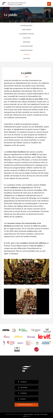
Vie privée (36, 414)
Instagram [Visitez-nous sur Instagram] (23, 387)
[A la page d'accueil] (14, 3)
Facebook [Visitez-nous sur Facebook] (23, 382)
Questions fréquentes (25, 405)
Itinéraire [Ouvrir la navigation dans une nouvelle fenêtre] (23, 393)
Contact (23, 399)
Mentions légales (28, 414)
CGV (42, 414)
